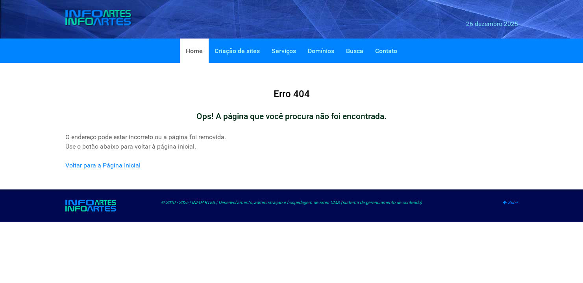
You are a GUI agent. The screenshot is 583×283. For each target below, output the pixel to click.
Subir (510, 202)
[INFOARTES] (104, 18)
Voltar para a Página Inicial (103, 165)
